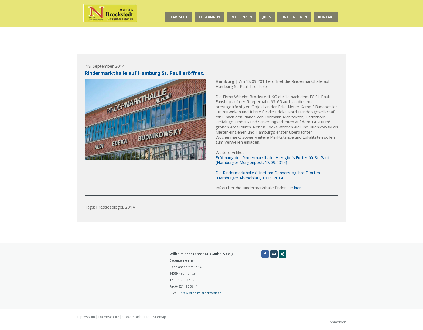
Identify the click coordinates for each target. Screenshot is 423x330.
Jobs (267, 17)
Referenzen (241, 17)
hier (297, 187)
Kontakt (326, 17)
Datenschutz (108, 316)
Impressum (86, 316)
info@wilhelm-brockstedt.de (200, 293)
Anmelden (338, 321)
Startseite (178, 17)
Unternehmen (294, 17)
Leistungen (209, 17)
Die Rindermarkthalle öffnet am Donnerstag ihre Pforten (268, 172)
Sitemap (159, 316)
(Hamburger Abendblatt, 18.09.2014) (250, 177)
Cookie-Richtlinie (135, 316)
